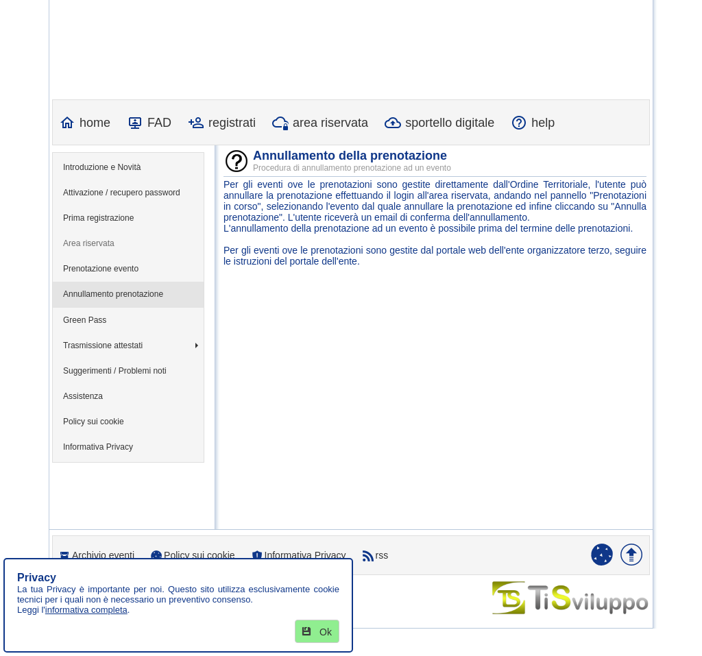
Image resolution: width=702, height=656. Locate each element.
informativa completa (86, 610)
